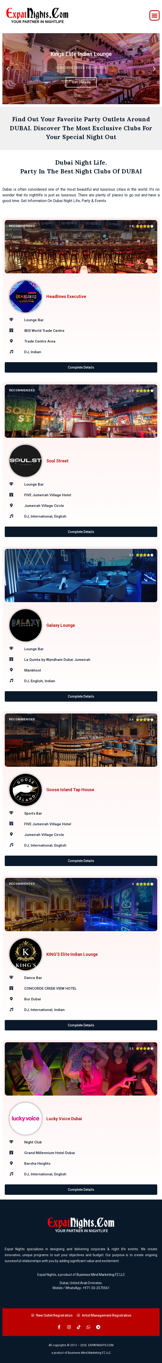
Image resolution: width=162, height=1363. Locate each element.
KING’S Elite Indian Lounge (72, 954)
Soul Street (57, 460)
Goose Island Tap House (70, 789)
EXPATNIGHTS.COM (100, 1345)
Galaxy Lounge (60, 625)
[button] (154, 15)
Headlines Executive (66, 296)
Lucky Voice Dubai (64, 1118)
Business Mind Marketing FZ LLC (101, 1275)
